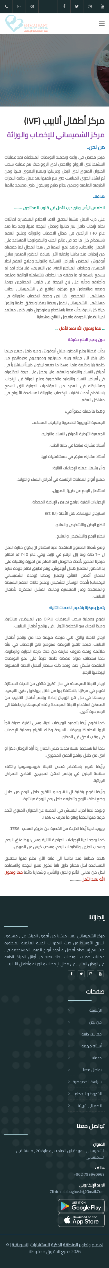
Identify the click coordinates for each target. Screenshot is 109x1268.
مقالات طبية (91, 1034)
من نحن (95, 1022)
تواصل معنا (92, 1070)
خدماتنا (96, 1058)
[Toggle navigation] (102, 24)
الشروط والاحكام (88, 1093)
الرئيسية (95, 1010)
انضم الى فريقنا (89, 1105)
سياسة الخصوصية (87, 1082)
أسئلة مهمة (91, 1046)
